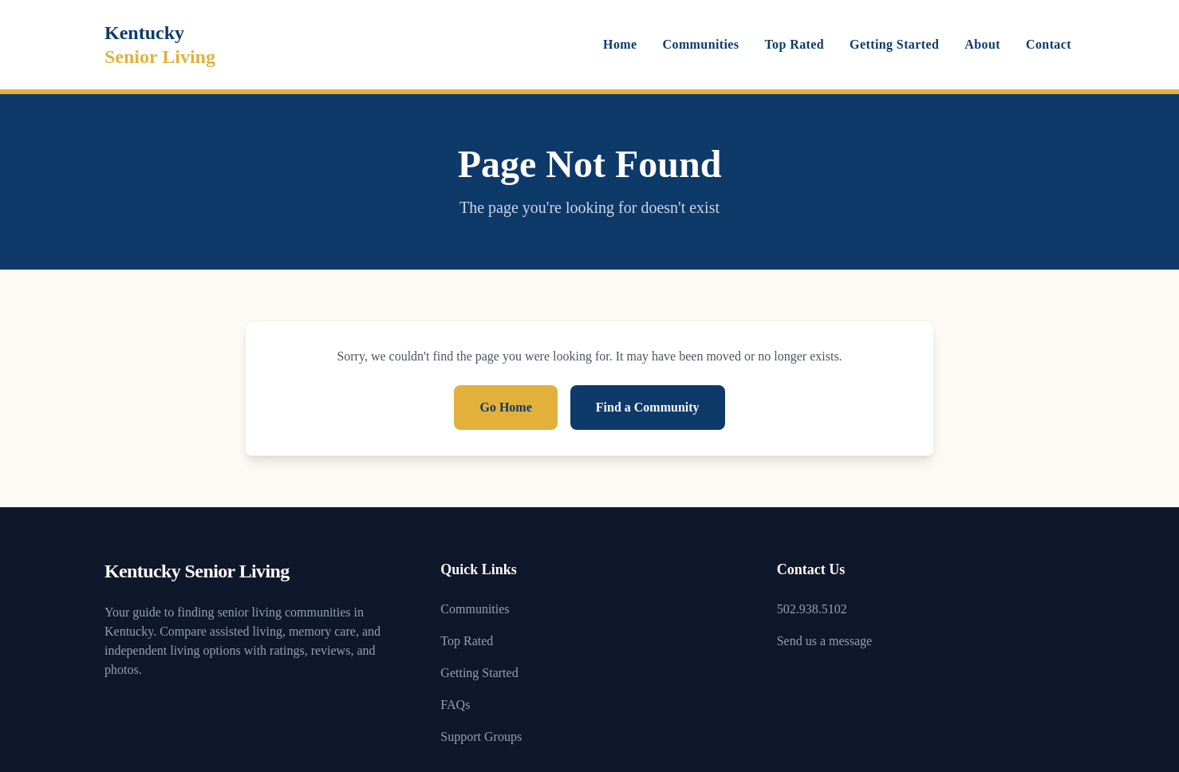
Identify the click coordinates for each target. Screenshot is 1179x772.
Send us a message (825, 641)
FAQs (455, 704)
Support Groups (481, 736)
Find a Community (648, 407)
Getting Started (894, 44)
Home (620, 44)
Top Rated (795, 44)
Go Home (505, 407)
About (982, 44)
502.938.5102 (812, 609)
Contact (1048, 44)
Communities (701, 44)
